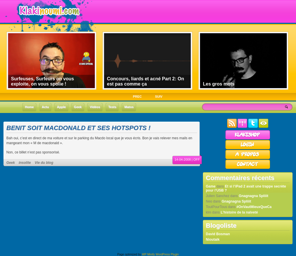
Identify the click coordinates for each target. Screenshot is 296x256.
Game (210, 186)
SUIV (158, 96)
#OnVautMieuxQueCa (253, 207)
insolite (25, 163)
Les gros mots (218, 83)
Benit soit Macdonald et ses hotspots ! (78, 127)
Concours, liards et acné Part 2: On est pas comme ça (145, 81)
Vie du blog (44, 163)
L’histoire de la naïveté (239, 212)
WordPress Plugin (167, 254)
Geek (10, 163)
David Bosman (218, 234)
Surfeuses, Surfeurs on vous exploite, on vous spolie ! (42, 81)
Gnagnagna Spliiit (253, 196)
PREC (137, 96)
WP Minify (148, 254)
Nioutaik (212, 240)
